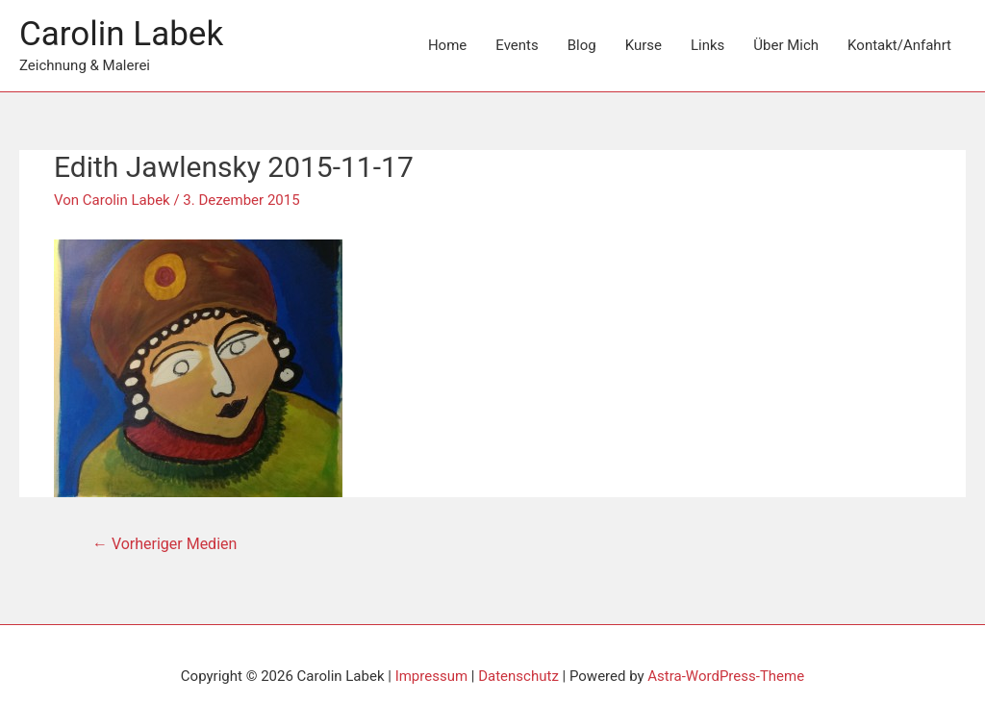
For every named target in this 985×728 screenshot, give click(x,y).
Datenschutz (518, 676)
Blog (582, 45)
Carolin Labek (121, 34)
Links (707, 45)
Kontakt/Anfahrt (899, 45)
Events (516, 45)
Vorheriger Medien (164, 544)
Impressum (431, 676)
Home (447, 45)
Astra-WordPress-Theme (725, 676)
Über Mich (786, 45)
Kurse (643, 45)
